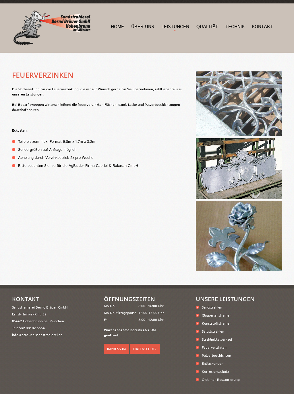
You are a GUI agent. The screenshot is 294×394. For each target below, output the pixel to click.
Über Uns (142, 27)
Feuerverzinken (214, 347)
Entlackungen (212, 363)
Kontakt (262, 27)
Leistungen (175, 27)
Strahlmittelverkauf (217, 339)
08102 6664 (35, 327)
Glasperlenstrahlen (216, 315)
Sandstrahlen (212, 307)
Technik (235, 27)
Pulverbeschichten (216, 355)
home (117, 27)
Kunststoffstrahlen (216, 323)
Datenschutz (145, 348)
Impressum (116, 348)
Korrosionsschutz (215, 371)
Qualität (207, 27)
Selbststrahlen (213, 331)
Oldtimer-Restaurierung (221, 379)
